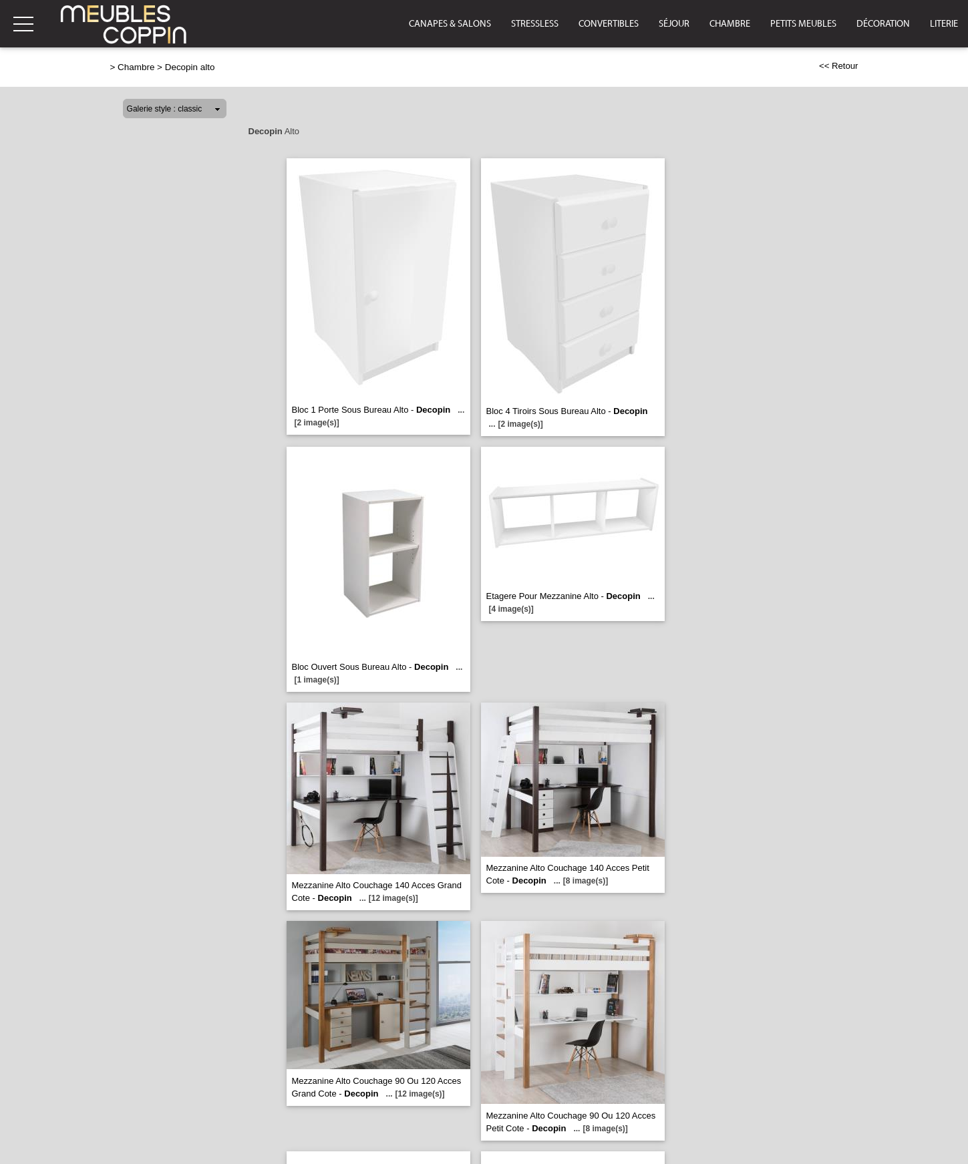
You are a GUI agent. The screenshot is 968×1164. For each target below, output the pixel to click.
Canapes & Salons (450, 24)
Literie (944, 24)
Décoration (883, 24)
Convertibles (609, 24)
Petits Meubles (803, 24)
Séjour (674, 24)
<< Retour (838, 66)
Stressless (534, 24)
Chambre (729, 24)
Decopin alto (190, 67)
